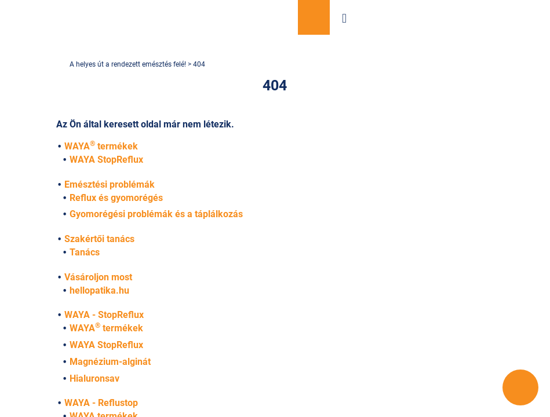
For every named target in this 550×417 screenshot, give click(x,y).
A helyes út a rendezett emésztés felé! (129, 64)
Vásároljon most (314, 17)
